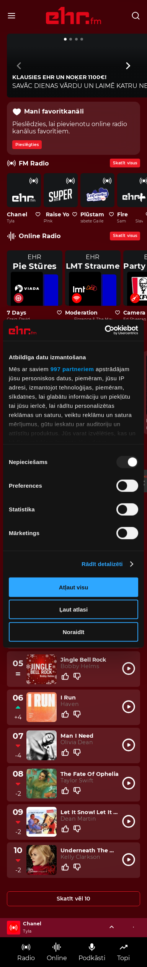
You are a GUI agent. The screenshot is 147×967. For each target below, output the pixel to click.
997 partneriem (72, 369)
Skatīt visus (125, 163)
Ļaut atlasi (73, 609)
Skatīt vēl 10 (74, 898)
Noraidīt (74, 631)
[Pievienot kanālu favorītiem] (38, 214)
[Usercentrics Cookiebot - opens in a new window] (105, 330)
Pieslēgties (27, 144)
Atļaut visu (73, 587)
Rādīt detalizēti (102, 564)
